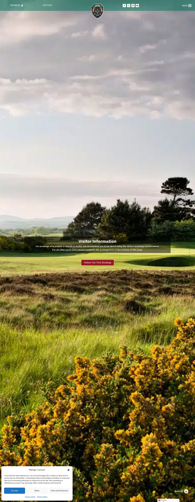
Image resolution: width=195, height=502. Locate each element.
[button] (68, 470)
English (162, 500)
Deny (36, 490)
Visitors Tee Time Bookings (97, 262)
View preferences (59, 490)
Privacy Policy (30, 497)
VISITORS (47, 5)
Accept (14, 490)
